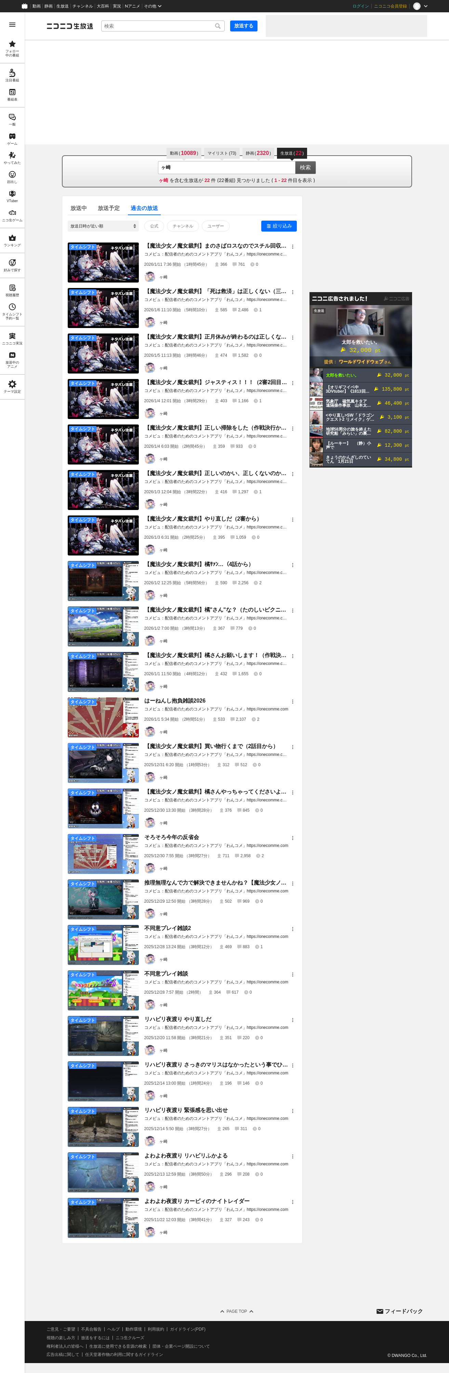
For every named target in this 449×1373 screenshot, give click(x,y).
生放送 (62, 6)
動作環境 (134, 1329)
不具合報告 (91, 1329)
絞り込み (282, 225)
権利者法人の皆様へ (65, 1346)
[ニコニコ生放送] (70, 26)
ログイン (361, 6)
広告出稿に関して (63, 1354)
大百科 (103, 6)
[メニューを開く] (12, 24)
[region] (12, 692)
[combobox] (163, 26)
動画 (36, 6)
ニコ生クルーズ (130, 1338)
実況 (117, 6)
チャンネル (82, 6)
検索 (305, 167)
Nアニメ (132, 6)
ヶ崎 (163, 277)
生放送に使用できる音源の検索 (118, 1346)
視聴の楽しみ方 (61, 1337)
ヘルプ (113, 1329)
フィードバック (404, 1311)
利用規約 (156, 1329)
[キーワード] (163, 26)
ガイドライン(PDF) (188, 1329)
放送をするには (95, 1338)
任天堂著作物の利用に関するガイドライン (124, 1354)
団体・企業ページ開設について (181, 1346)
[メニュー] (293, 247)
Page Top (236, 1311)
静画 (48, 6)
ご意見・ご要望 (61, 1329)
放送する (243, 25)
